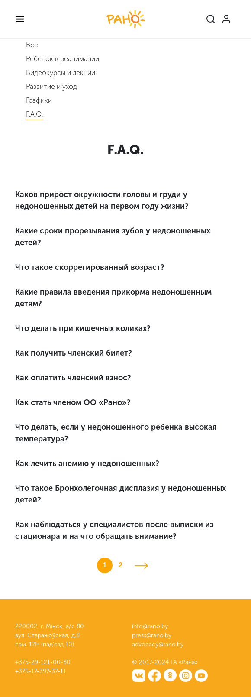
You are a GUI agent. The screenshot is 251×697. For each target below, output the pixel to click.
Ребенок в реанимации (62, 59)
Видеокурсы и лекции (60, 72)
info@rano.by (150, 626)
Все (32, 45)
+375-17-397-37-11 (40, 671)
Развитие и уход (51, 86)
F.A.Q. (34, 114)
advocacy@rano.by (157, 644)
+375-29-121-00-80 (43, 662)
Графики (39, 100)
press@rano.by (151, 635)
